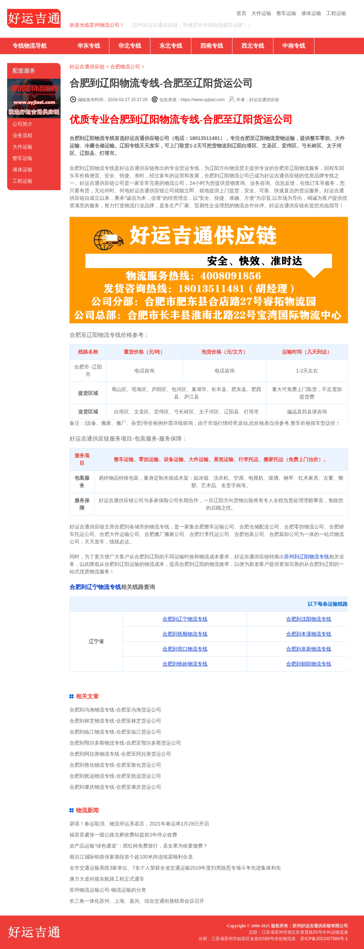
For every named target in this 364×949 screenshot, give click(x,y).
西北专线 (252, 46)
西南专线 (211, 46)
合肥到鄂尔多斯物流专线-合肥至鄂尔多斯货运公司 (125, 743)
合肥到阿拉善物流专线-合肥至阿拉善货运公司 (120, 754)
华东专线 (88, 46)
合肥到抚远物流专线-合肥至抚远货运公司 (115, 776)
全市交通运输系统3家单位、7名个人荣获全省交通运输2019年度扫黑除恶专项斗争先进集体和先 (175, 868)
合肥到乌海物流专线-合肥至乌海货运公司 (115, 710)
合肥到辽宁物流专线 (95, 587)
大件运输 (261, 13)
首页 (241, 13)
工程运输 (336, 13)
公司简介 (22, 124)
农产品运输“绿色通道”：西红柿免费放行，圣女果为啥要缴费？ (138, 846)
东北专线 (170, 46)
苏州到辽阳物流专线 (306, 556)
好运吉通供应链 (87, 66)
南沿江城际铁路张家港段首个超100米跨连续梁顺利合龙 (131, 857)
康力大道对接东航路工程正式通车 (107, 879)
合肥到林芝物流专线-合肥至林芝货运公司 (115, 721)
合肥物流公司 (125, 66)
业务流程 (22, 135)
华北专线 (129, 46)
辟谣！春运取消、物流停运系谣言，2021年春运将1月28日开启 (139, 824)
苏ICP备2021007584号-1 (324, 938)
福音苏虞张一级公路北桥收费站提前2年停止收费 (123, 835)
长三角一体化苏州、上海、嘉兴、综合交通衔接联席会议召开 (137, 901)
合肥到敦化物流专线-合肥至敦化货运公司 (115, 765)
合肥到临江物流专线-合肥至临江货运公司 (115, 732)
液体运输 (311, 13)
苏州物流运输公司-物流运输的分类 (108, 890)
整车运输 (286, 13)
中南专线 (293, 46)
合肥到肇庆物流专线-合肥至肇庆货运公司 (115, 787)
